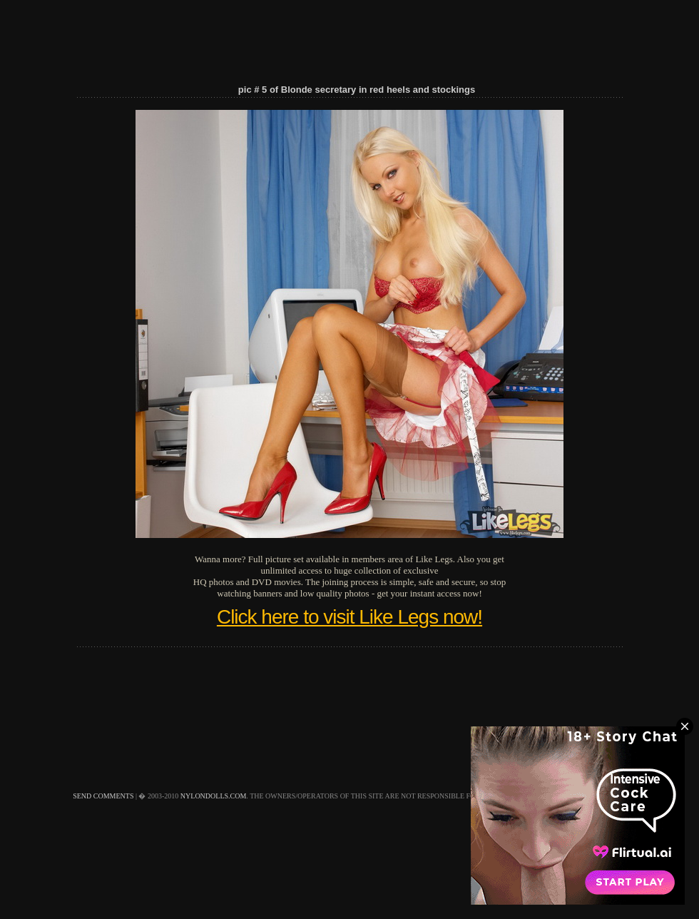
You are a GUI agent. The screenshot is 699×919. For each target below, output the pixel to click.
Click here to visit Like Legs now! (349, 617)
